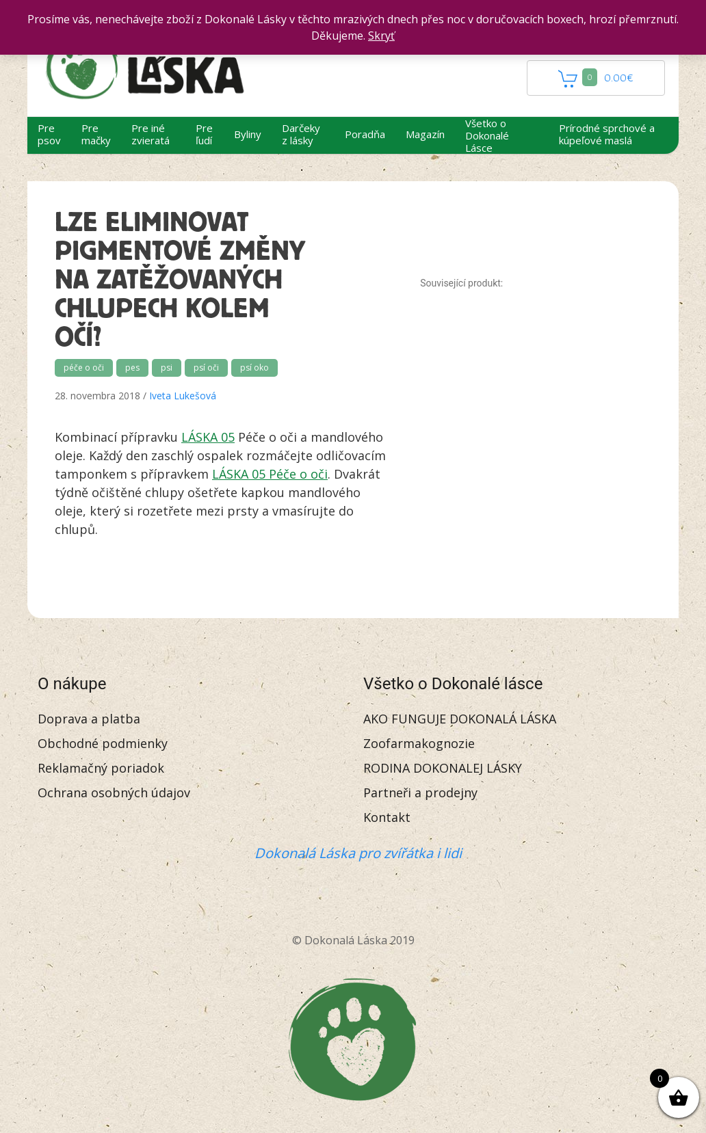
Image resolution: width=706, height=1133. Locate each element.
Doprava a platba (89, 718)
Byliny (247, 134)
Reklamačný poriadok (101, 768)
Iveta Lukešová (182, 395)
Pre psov (49, 134)
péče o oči (84, 367)
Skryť (381, 35)
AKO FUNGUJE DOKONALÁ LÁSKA (459, 718)
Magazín (425, 134)
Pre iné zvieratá (150, 134)
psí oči (206, 367)
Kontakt (386, 817)
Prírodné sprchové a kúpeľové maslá (607, 134)
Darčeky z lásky (301, 134)
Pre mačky (96, 134)
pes (132, 367)
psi (166, 367)
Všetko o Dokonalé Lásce (487, 135)
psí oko (254, 367)
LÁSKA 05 (208, 437)
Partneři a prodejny (420, 792)
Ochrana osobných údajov (114, 792)
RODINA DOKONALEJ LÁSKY (442, 768)
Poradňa (365, 134)
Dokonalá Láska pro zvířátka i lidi (358, 853)
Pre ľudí (204, 134)
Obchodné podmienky (103, 743)
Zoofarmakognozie (419, 743)
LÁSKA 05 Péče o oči (270, 474)
